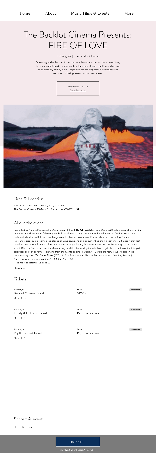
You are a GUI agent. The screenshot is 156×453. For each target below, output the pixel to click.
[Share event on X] (22, 427)
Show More (20, 267)
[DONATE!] (78, 442)
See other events (78, 90)
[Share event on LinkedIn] (30, 427)
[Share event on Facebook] (15, 427)
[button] (51, 13)
